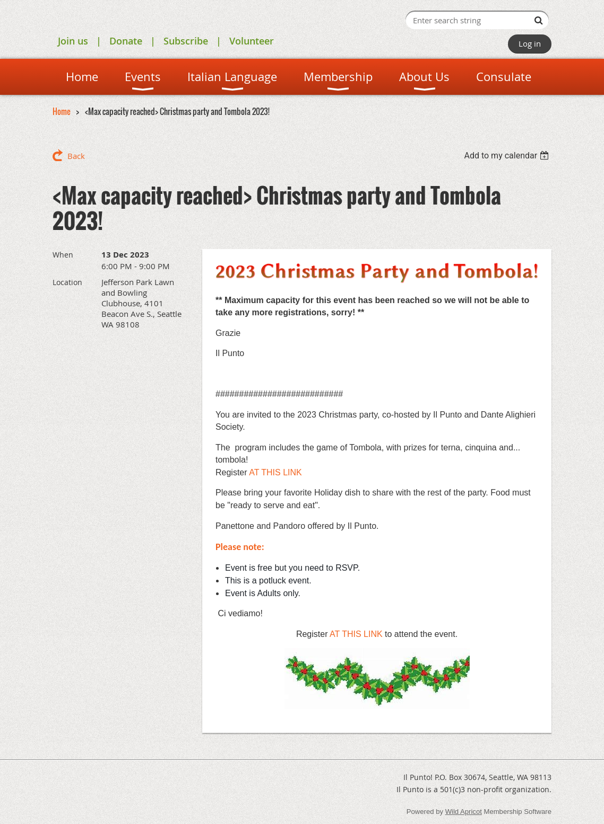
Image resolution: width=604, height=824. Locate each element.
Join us (73, 40)
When (63, 255)
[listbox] (507, 155)
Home (62, 111)
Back (76, 155)
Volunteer (251, 40)
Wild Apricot (463, 812)
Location (67, 282)
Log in (530, 43)
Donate (125, 40)
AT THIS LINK (276, 472)
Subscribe (185, 40)
